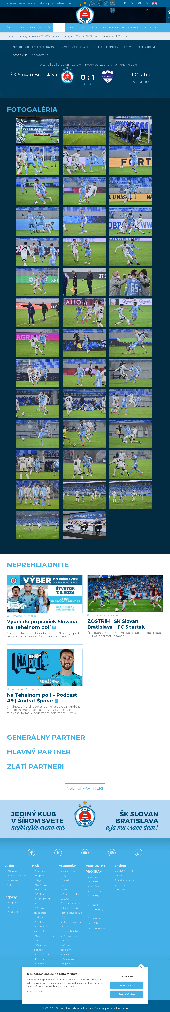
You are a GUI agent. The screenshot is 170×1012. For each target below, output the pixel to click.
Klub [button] (20, 27)
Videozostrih (39, 55)
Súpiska (12, 866)
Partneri (39, 917)
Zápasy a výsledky (13, 900)
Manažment (42, 894)
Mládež (32, 602)
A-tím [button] (47, 27)
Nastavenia (126, 976)
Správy (72, 27)
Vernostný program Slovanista (68, 945)
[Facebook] (125, 3)
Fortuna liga (63, 36)
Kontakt (39, 899)
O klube (39, 889)
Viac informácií (35, 991)
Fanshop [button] (151, 27)
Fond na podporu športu (43, 961)
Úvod (10, 27)
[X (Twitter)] (132, 3)
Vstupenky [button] (34, 27)
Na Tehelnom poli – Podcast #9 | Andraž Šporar (42, 683)
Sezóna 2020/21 (41, 36)
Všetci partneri (85, 783)
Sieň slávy (40, 880)
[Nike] (85, 741)
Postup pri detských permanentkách (96, 919)
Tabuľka (12, 907)
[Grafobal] (58, 756)
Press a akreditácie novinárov (40, 908)
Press (21, 3)
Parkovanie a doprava (69, 934)
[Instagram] (147, 3)
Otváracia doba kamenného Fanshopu (124, 880)
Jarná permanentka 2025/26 (68, 880)
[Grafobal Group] (105, 770)
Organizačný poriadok (42, 943)
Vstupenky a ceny (69, 869)
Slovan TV (113, 602)
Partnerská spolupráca (41, 924)
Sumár (64, 46)
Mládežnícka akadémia (42, 952)
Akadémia (86, 27)
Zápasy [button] (59, 27)
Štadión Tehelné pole (44, 934)
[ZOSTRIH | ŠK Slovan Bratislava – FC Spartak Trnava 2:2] (125, 587)
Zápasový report (83, 46)
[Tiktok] (147, 10)
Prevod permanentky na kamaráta (97, 905)
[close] (141, 967)
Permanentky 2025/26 (70, 892)
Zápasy (22, 36)
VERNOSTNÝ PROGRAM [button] (110, 27)
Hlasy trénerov (108, 46)
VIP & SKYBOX (70, 899)
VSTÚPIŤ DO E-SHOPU (124, 869)
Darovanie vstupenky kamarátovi (68, 959)
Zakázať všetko (126, 985)
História (39, 866)
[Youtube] (139, 3)
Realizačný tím (16, 871)
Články (126, 46)
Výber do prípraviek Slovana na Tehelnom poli (42, 611)
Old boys (40, 885)
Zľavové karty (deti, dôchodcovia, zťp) (71, 908)
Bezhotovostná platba (71, 920)
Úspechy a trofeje (41, 873)
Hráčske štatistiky (13, 878)
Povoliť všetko (127, 994)
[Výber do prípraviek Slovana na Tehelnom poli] (45, 587)
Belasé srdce (63, 3)
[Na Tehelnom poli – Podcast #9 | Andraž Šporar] (45, 658)
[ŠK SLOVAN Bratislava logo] (85, 12)
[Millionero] (111, 756)
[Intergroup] (65, 770)
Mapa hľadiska (70, 926)
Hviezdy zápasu (144, 46)
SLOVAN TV (135, 27)
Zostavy (40, 46)
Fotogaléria (19, 55)
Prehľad (16, 46)
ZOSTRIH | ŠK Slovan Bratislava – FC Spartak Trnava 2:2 (116, 611)
